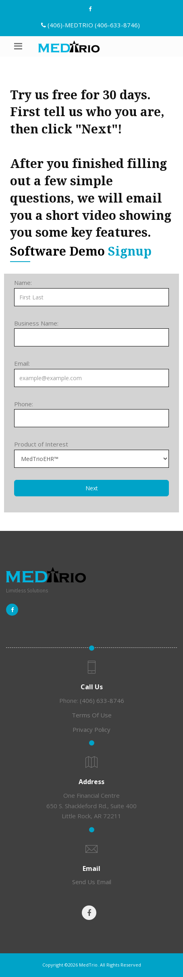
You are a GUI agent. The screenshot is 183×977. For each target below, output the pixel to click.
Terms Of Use (92, 715)
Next (91, 488)
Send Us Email (91, 882)
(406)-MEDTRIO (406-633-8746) (94, 25)
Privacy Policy (91, 729)
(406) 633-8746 (102, 700)
